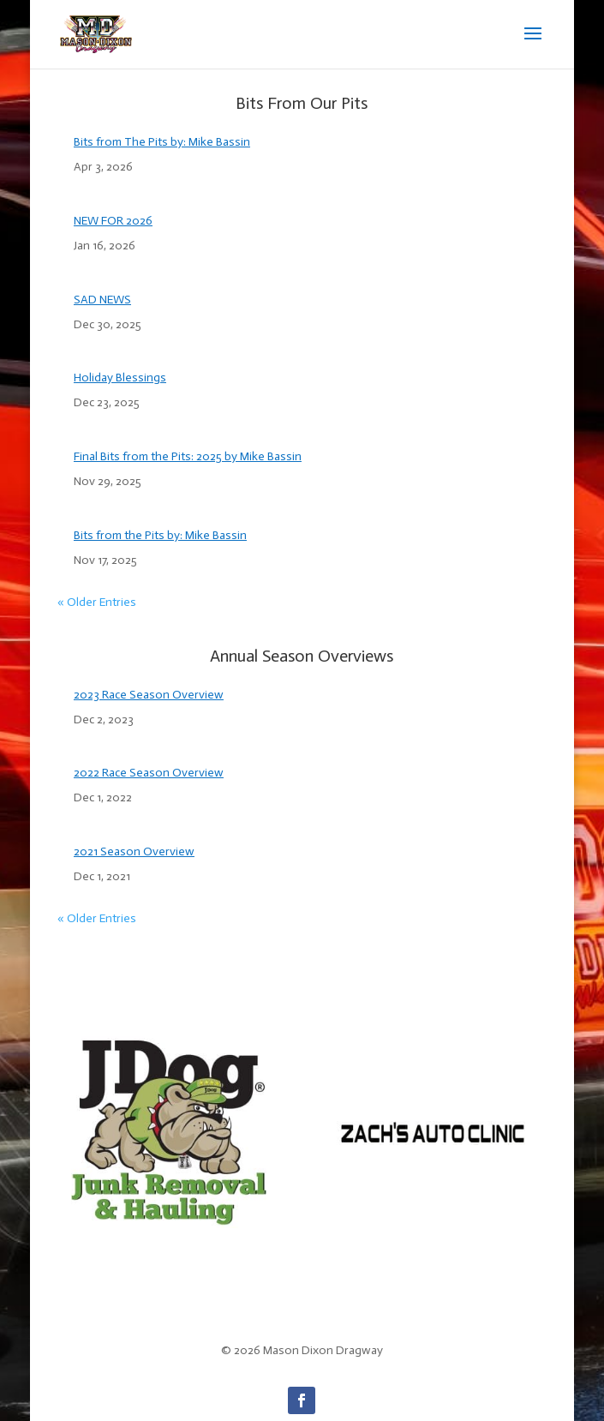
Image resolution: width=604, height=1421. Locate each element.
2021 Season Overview (134, 851)
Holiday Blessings (120, 377)
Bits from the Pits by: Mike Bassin (160, 535)
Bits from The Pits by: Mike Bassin (162, 142)
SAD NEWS (102, 299)
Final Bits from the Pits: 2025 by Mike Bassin (188, 456)
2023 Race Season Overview (149, 694)
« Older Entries (96, 602)
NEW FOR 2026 (113, 220)
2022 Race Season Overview (149, 772)
